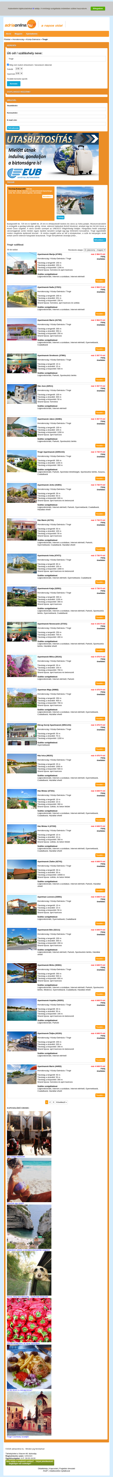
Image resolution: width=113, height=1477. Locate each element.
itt (33, 8)
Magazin (18, 34)
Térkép (60, 217)
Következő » (61, 1102)
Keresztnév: (12, 113)
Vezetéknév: (12, 105)
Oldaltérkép (43, 1468)
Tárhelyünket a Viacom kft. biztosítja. (21, 1453)
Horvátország (18, 39)
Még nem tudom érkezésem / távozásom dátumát (30, 65)
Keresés (13, 84)
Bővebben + (47, 196)
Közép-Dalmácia (33, 39)
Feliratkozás (13, 128)
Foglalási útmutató (67, 1468)
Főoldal (7, 39)
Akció (8, 34)
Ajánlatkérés (31, 34)
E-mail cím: (12, 120)
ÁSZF (45, 1471)
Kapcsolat (53, 1468)
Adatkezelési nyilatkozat (59, 1471)
